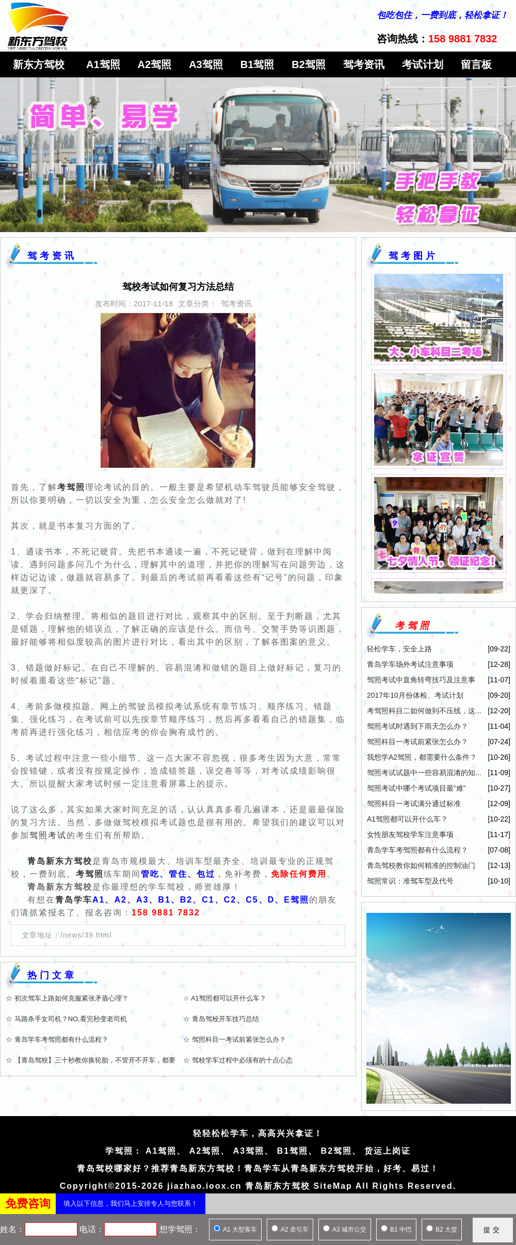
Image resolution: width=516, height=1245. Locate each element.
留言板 (476, 64)
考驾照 (90, 874)
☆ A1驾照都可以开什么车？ (224, 998)
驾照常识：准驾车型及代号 (410, 881)
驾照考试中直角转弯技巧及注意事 (421, 680)
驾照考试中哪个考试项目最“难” (416, 788)
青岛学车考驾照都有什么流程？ (417, 850)
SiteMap (333, 1186)
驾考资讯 (363, 64)
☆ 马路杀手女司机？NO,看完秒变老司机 (66, 1019)
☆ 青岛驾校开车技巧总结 (221, 1019)
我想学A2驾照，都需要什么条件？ (422, 757)
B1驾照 (257, 64)
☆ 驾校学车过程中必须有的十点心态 (238, 1060)
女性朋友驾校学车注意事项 (410, 834)
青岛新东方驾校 (59, 861)
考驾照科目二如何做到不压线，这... (424, 711)
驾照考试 (48, 835)
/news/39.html (85, 935)
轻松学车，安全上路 (399, 649)
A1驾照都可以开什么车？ (407, 819)
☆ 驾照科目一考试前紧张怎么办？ (234, 1039)
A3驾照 (206, 64)
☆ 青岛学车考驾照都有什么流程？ (57, 1039)
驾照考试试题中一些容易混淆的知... (424, 772)
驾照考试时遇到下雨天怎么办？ (417, 726)
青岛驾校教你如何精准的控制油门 (421, 865)
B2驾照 (309, 64)
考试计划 (422, 64)
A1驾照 (103, 64)
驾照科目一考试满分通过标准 (414, 803)
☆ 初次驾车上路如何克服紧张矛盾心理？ (67, 998)
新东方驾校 (38, 64)
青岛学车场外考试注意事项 (410, 664)
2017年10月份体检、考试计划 (415, 695)
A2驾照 (155, 64)
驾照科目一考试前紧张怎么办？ (417, 742)
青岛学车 (73, 899)
